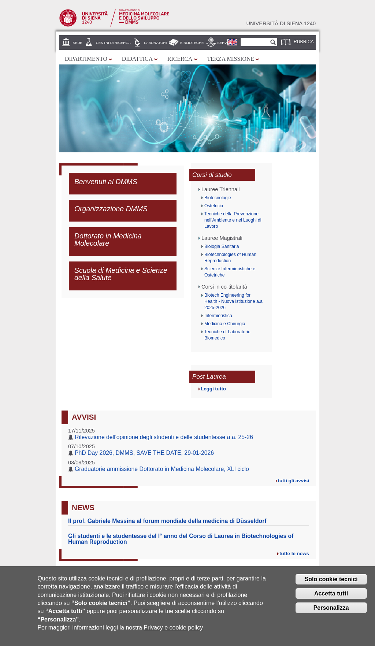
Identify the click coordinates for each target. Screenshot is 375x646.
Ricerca (179, 59)
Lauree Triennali (220, 189)
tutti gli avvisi (293, 480)
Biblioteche (192, 43)
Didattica (137, 59)
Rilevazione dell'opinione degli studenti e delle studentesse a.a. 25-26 (164, 437)
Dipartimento (86, 59)
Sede (77, 43)
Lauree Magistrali (221, 238)
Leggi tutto (213, 388)
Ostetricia (213, 205)
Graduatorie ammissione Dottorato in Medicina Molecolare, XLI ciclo (162, 469)
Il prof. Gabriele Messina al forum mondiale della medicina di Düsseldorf (167, 521)
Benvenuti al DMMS (105, 182)
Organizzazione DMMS (111, 209)
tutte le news (294, 553)
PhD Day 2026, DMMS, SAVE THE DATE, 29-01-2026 (144, 453)
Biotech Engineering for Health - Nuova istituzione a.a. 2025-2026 (234, 301)
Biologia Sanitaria (221, 246)
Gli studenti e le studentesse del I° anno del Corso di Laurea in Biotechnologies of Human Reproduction (180, 539)
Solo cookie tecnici (331, 582)
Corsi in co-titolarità (224, 287)
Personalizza (331, 610)
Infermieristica (218, 315)
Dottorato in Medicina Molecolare (108, 239)
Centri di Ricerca (113, 43)
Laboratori (155, 43)
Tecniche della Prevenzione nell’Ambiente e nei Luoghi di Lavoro (232, 220)
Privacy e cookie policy (173, 630)
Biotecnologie (217, 197)
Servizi (224, 43)
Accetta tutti (331, 596)
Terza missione (231, 59)
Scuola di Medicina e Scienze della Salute (120, 273)
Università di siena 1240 (281, 23)
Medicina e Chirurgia (224, 323)
